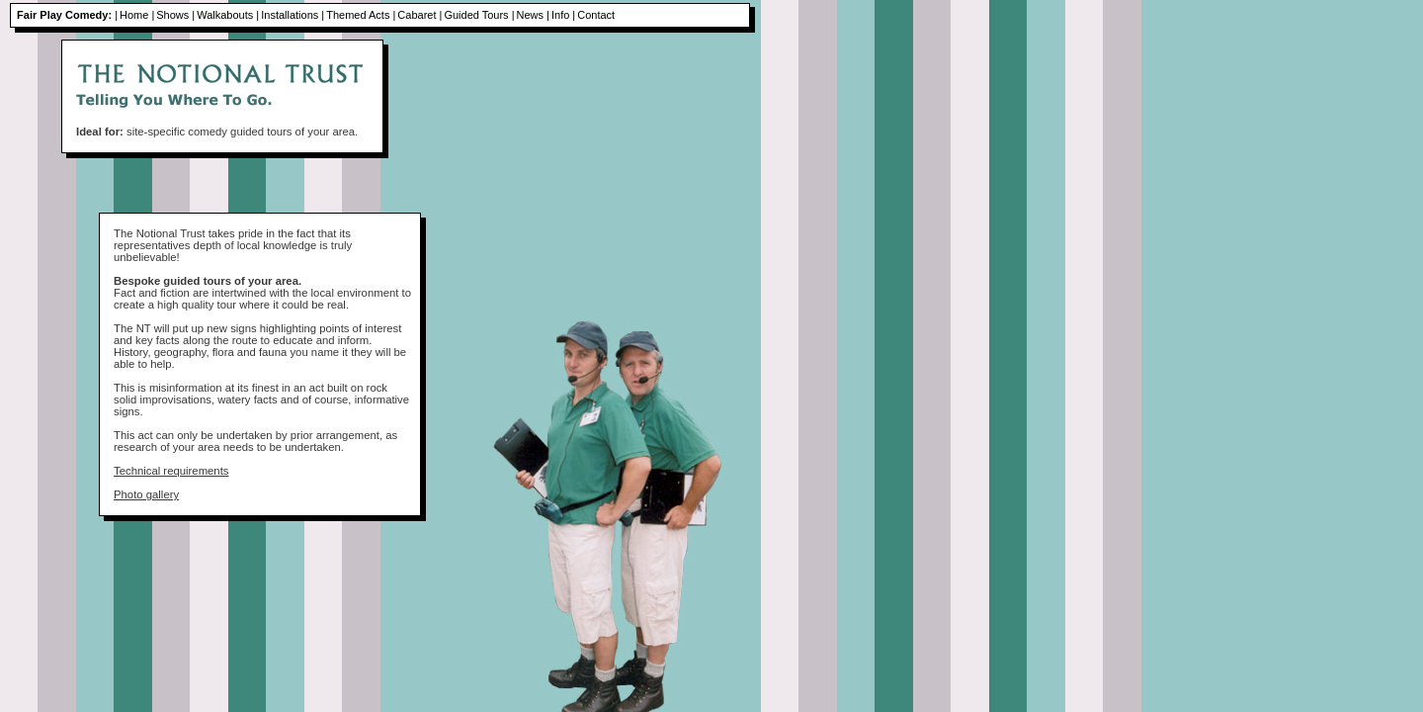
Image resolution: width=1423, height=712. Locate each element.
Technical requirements (171, 471)
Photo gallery (146, 494)
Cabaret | (419, 15)
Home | (137, 15)
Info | (563, 15)
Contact (596, 15)
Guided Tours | (479, 15)
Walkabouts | (228, 15)
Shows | (175, 15)
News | (533, 15)
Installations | (292, 15)
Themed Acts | (360, 15)
